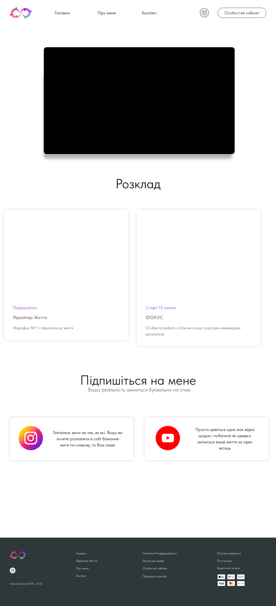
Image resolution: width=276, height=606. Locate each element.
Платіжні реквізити (229, 553)
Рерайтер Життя (86, 561)
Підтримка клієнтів (154, 576)
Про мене (107, 12)
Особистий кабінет (241, 12)
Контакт (149, 12)
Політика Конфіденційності (159, 553)
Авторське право (153, 561)
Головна (62, 12)
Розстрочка (224, 561)
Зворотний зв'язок (228, 568)
